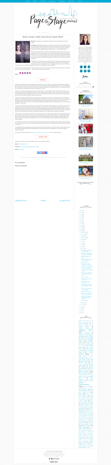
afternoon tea (82, 320)
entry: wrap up (89, 365)
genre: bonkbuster (84, 376)
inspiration (90, 411)
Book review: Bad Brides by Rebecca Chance (87, 260)
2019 (81, 221)
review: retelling (82, 428)
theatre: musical (88, 441)
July (82, 241)
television (86, 433)
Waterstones (33, 132)
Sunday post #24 (84, 276)
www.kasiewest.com (23, 144)
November (83, 234)
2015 (81, 228)
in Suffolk (86, 163)
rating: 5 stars (63, 157)
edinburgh (89, 344)
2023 (81, 214)
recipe (91, 427)
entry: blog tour (88, 350)
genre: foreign (82, 392)
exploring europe (89, 368)
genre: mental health (88, 399)
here (42, 84)
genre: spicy (86, 406)
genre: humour (82, 395)
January (83, 304)
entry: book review (34, 157)
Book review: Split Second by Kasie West (86, 289)
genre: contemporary (42, 157)
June (82, 243)
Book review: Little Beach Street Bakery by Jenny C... (86, 285)
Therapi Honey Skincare (86, 291)
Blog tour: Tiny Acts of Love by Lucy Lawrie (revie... (86, 294)
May (82, 245)
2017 (81, 225)
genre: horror (88, 393)
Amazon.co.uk (39, 132)
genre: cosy (85, 386)
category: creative (87, 331)
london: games (82, 415)
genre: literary (87, 396)
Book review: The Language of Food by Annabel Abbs (86, 120)
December (83, 232)
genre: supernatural (51, 157)
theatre (90, 433)
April (82, 246)
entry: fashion (82, 358)
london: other (89, 415)
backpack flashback (83, 322)
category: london (85, 338)
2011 (81, 310)
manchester (81, 416)
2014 (81, 230)
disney (80, 344)
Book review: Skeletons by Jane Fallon (86, 279)
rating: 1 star (84, 419)
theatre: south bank (87, 444)
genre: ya (58, 157)
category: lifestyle (88, 336)
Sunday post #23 (84, 300)
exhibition (83, 367)
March (82, 248)
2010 (81, 312)
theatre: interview (82, 440)
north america (87, 416)
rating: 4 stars (89, 424)
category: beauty (84, 326)
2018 (81, 223)
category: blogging (84, 328)
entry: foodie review (88, 359)
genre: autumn (90, 374)
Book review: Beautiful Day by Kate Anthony (86, 251)
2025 (81, 210)
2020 (81, 219)
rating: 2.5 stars (87, 421)
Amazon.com (45, 132)
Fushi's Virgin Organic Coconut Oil (85, 282)
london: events (87, 414)
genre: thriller (90, 408)
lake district (86, 412)
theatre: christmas (83, 434)
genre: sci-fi (82, 405)
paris (80, 419)
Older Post (64, 201)
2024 (81, 212)
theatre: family (82, 437)
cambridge (81, 325)
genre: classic (89, 380)
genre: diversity (88, 387)
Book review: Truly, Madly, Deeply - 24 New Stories (86, 254)
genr (86, 370)
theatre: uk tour (83, 446)
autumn (90, 320)
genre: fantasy (87, 390)
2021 (81, 217)
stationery (81, 433)
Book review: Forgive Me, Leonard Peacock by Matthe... (86, 297)
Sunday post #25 (84, 262)
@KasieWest (21, 149)
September (83, 237)
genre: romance (85, 404)
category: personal (82, 339)
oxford (90, 418)
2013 (81, 307)
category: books (26, 157)
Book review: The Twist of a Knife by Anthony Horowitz (86, 177)
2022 (81, 215)
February (83, 302)
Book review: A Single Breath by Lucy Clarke (86, 264)
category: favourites (84, 333)
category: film (82, 334)
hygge (85, 411)
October (83, 235)
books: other (82, 323)
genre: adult (83, 372)
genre (90, 370)
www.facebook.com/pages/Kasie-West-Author (29, 146)
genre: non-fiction (88, 402)
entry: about (81, 345)
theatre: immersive (88, 438)
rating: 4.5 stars (86, 425)
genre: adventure (83, 373)
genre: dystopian (83, 389)
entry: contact (89, 357)
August (82, 239)
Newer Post (21, 201)
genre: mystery (83, 401)
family (82, 370)
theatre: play (84, 443)
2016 (81, 226)
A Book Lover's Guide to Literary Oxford (86, 105)
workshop (87, 447)
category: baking (88, 325)
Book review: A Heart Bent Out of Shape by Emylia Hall (86, 274)
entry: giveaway (84, 361)
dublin (84, 344)
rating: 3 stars (82, 422)
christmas (88, 342)
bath (90, 322)
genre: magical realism (84, 398)
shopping (89, 431)
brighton (90, 323)
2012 (81, 308)
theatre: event (87, 435)
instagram (81, 412)
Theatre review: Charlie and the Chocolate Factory (87, 267)
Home (43, 201)
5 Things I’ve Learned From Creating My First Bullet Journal (86, 148)
